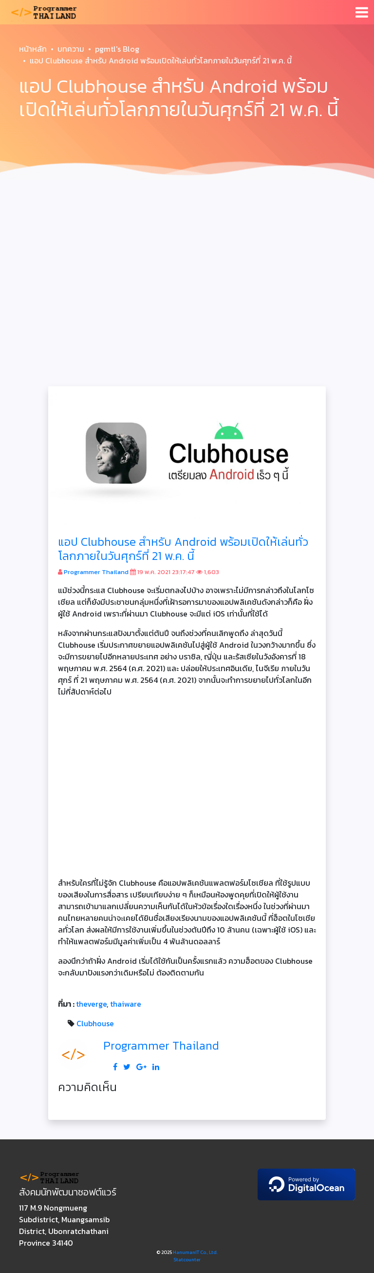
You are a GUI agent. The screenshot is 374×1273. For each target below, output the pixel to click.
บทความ (70, 49)
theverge (91, 1004)
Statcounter (187, 1259)
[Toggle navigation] (362, 12)
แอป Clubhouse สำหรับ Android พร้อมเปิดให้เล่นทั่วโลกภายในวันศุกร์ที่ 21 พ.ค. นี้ (183, 548)
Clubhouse (95, 1023)
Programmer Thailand (96, 572)
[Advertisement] (187, 257)
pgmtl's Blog (117, 49)
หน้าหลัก (33, 49)
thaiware (125, 1004)
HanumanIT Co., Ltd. (195, 1252)
